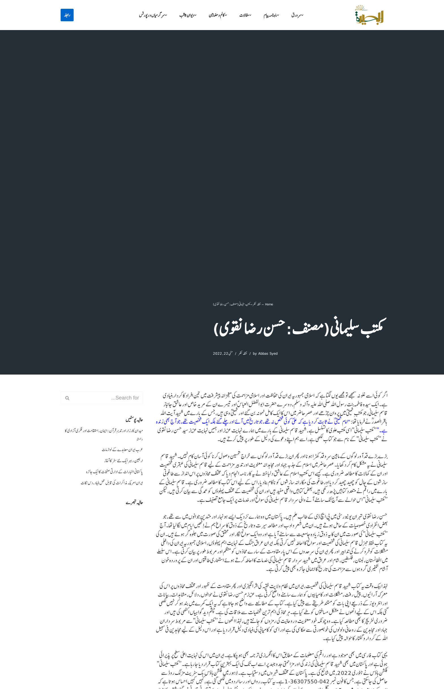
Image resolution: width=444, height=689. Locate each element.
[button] (302, 15)
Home (269, 304)
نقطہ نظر (257, 304)
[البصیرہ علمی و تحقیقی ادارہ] (369, 15)
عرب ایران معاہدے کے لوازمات (122, 449)
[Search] (108, 398)
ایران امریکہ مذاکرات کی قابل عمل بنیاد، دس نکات (112, 482)
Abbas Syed (268, 353)
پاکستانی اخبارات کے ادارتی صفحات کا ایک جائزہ (114, 471)
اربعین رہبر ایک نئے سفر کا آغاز (123, 460)
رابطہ (67, 15)
